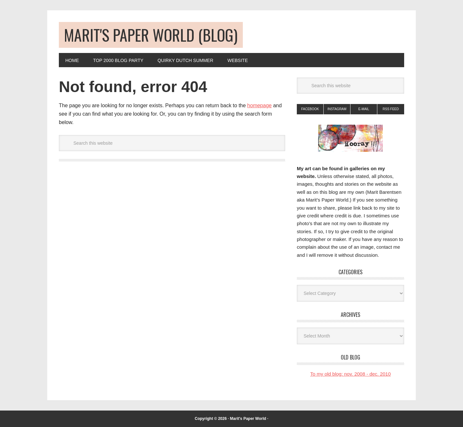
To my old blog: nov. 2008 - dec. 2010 (350, 374)
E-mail (363, 109)
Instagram (337, 109)
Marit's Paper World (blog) (151, 34)
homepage (259, 105)
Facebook (310, 109)
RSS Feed (390, 109)
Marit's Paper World (248, 418)
